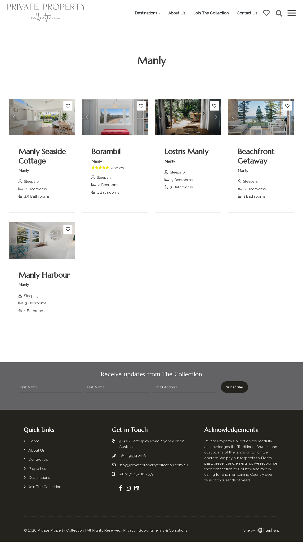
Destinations (145, 13)
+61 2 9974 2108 (133, 457)
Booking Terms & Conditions (162, 530)
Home (33, 442)
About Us (176, 13)
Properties (37, 469)
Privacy (129, 530)
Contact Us (246, 13)
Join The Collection (210, 13)
